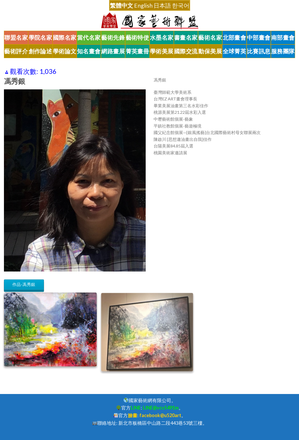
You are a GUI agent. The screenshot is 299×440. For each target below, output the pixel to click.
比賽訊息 (259, 51)
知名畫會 (89, 51)
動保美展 (210, 51)
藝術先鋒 (113, 37)
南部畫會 (283, 37)
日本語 (162, 5)
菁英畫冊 (137, 51)
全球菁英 (234, 51)
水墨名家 (162, 37)
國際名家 (65, 37)
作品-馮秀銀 (24, 284)
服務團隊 (283, 51)
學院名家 (40, 37)
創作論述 (40, 51)
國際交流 (186, 51)
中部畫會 (259, 37)
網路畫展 (113, 51)
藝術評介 (16, 51)
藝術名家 (210, 37)
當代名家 (89, 37)
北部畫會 (234, 37)
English (143, 5)
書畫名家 (186, 37)
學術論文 (65, 51)
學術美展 (162, 51)
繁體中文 (121, 5)
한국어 (180, 5)
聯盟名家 (16, 37)
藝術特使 (137, 37)
